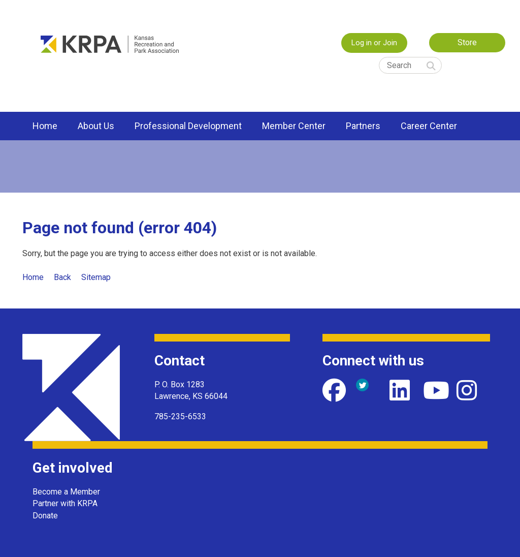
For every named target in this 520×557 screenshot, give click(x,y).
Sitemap (96, 277)
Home (33, 277)
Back (62, 277)
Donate (45, 515)
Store (467, 42)
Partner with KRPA (65, 503)
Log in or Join (374, 42)
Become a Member (66, 492)
